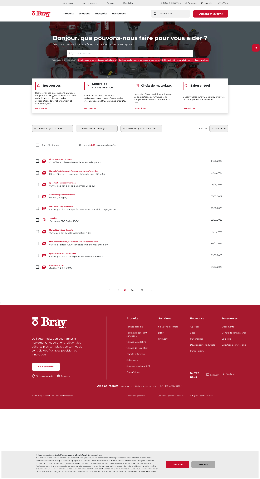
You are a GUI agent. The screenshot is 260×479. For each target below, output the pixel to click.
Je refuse (203, 464)
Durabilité (128, 3)
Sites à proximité (171, 3)
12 (118, 290)
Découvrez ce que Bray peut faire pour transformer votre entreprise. (92, 44)
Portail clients (197, 351)
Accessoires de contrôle (139, 366)
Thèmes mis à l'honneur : (63, 60)
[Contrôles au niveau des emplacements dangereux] (130, 161)
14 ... (133, 290)
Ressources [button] (119, 13)
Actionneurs (133, 360)
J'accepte (177, 464)
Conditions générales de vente (171, 396)
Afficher (203, 128)
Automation (126, 386)
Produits (132, 318)
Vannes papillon (135, 326)
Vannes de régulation (137, 348)
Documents (228, 326)
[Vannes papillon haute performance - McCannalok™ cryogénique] (130, 208)
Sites (192, 332)
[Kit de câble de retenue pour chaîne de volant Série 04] (130, 173)
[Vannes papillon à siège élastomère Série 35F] (130, 185)
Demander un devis (211, 13)
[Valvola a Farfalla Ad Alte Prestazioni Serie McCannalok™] (130, 243)
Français (192, 3)
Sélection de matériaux (234, 345)
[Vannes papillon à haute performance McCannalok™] (130, 255)
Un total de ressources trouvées (97, 145)
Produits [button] (68, 13)
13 (125, 290)
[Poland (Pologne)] (130, 196)
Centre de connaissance (234, 332)
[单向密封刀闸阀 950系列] (130, 267)
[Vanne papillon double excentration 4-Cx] (130, 232)
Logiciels (226, 338)
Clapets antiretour (136, 354)
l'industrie (163, 338)
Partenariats (196, 338)
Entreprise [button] (101, 13)
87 (142, 290)
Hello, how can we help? (146, 386)
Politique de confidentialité (144, 471)
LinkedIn (206, 3)
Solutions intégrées (168, 326)
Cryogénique (133, 372)
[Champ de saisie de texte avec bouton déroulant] (134, 53)
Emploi (110, 3)
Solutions (164, 318)
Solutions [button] (84, 13)
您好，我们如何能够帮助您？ (171, 386)
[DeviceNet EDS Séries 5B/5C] (130, 220)
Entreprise (197, 318)
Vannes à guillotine (136, 342)
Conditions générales (136, 396)
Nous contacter (90, 3)
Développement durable (202, 345)
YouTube (222, 3)
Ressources (230, 318)
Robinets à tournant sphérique (137, 334)
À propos (68, 3)
